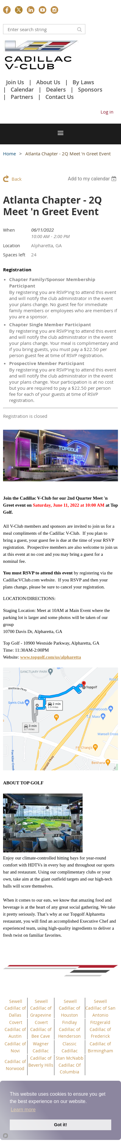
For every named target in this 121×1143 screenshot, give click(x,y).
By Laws (83, 82)
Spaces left (14, 255)
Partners (22, 96)
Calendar (22, 89)
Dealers (56, 89)
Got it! (60, 1124)
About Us (48, 82)
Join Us (15, 82)
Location (11, 245)
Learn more (23, 1109)
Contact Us (59, 96)
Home (9, 153)
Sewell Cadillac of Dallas (15, 1008)
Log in (107, 112)
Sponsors (90, 89)
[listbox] (93, 179)
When (9, 230)
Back (17, 179)
